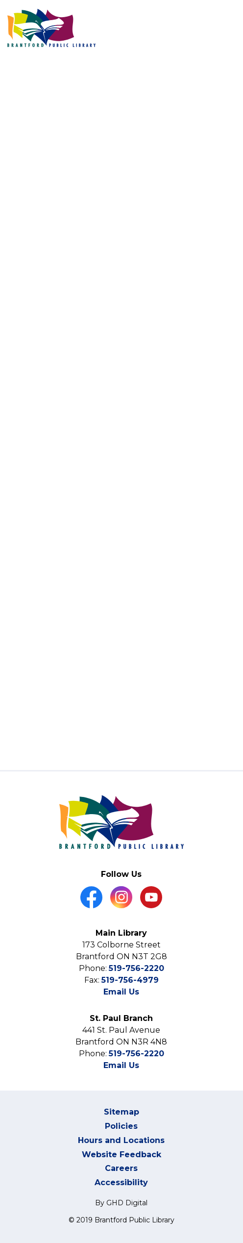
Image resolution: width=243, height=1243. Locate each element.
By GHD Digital (121, 1202)
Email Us (121, 991)
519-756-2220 (136, 968)
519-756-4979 (130, 980)
